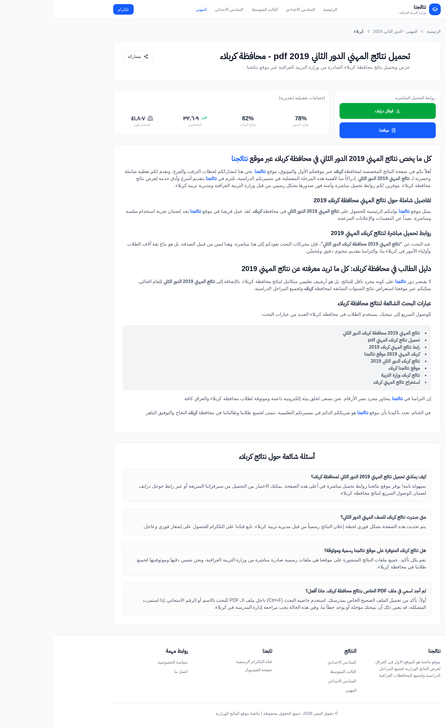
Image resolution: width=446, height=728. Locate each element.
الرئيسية (276, 9)
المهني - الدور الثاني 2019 (341, 31)
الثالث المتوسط (211, 9)
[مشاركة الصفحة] (84, 56)
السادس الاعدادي (246, 9)
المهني (147, 9)
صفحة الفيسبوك (204, 669)
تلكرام (69, 9)
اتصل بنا (127, 671)
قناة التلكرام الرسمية (200, 661)
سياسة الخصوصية (119, 662)
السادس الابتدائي (175, 9)
